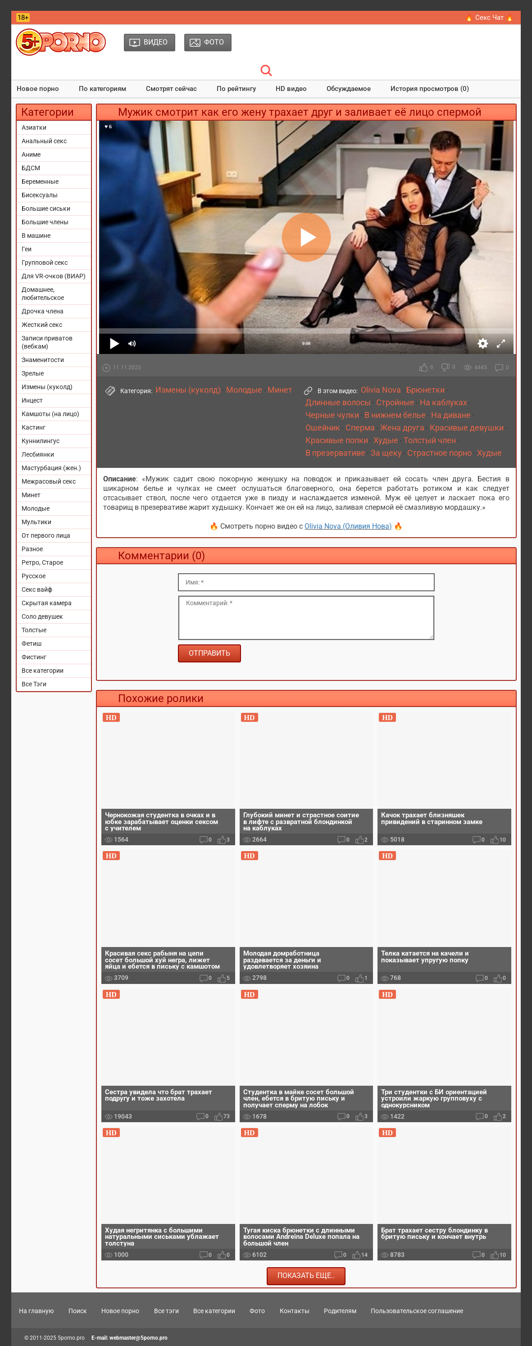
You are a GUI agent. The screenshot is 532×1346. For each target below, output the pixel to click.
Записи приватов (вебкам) (47, 342)
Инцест (32, 400)
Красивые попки (336, 440)
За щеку (386, 453)
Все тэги (166, 1310)
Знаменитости (43, 359)
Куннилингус (40, 440)
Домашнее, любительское (43, 293)
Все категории (43, 670)
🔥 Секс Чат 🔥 (489, 18)
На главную (36, 1310)
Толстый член (430, 440)
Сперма (360, 427)
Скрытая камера (47, 603)
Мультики (36, 522)
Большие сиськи (46, 208)
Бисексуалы (40, 195)
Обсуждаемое (349, 89)
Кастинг (33, 427)
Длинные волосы (338, 402)
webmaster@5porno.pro (138, 1338)
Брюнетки (425, 389)
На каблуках (443, 402)
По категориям (102, 89)
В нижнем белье (395, 415)
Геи (27, 249)
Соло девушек (42, 616)
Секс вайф (37, 589)
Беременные (40, 181)
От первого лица (46, 535)
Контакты (294, 1310)
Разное (32, 549)
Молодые (36, 508)
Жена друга (402, 427)
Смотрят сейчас (171, 89)
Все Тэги (34, 684)
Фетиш (31, 643)
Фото (257, 1310)
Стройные (395, 402)
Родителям (340, 1310)
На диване (451, 415)
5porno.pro (71, 1338)
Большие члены (45, 222)
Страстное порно (439, 453)
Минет (31, 495)
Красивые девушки (467, 427)
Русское (33, 576)
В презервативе (335, 453)
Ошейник (322, 427)
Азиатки (34, 127)
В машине (36, 235)
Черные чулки (332, 415)
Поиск (77, 1310)
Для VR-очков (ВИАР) (54, 276)
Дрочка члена (43, 311)
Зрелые (33, 373)
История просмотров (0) (430, 89)
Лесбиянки (38, 454)
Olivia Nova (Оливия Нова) (348, 526)
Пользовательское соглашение (417, 1310)
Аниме (31, 154)
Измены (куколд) (47, 386)
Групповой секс (45, 262)
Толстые (34, 630)
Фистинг (34, 657)
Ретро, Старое (42, 562)
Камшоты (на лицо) (50, 413)
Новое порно (38, 89)
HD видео (291, 89)
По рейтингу (236, 89)
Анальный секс (44, 141)
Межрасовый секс (49, 481)
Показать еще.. (306, 1275)
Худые (385, 440)
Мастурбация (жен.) (51, 467)
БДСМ (31, 168)
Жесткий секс (42, 324)
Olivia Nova (381, 389)
